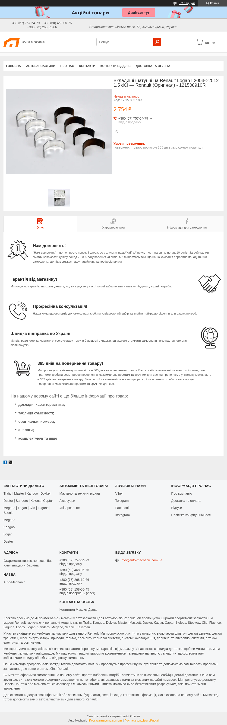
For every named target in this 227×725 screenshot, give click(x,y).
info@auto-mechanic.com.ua (141, 560)
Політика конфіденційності (191, 515)
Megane (9, 520)
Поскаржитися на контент (105, 720)
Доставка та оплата (153, 66)
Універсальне (69, 508)
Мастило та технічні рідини (79, 493)
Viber (119, 493)
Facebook (122, 508)
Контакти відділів (115, 66)
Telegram (122, 500)
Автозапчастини (40, 66)
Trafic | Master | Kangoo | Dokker (27, 493)
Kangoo (9, 527)
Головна (13, 66)
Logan (8, 534)
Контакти (87, 66)
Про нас (67, 66)
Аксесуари (67, 500)
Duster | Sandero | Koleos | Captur (28, 500)
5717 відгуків (187, 3)
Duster (8, 541)
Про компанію (181, 493)
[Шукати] (157, 42)
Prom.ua (135, 716)
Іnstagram (122, 515)
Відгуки (176, 508)
